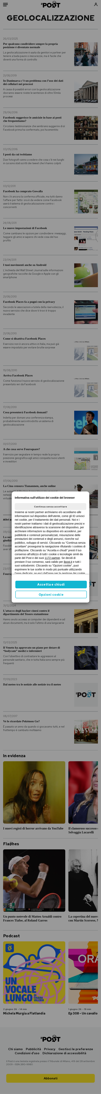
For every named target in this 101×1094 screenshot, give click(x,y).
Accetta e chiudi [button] (51, 584)
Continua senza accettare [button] (50, 506)
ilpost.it (68, 561)
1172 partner (52, 557)
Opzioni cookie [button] (51, 595)
